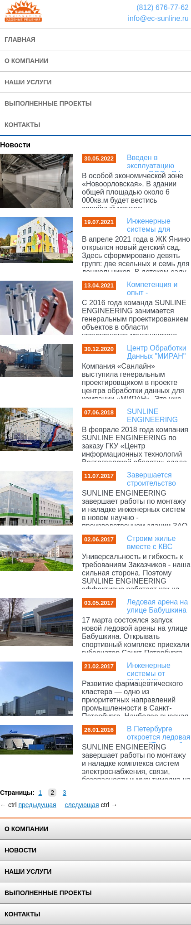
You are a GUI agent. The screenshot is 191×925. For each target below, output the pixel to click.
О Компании (26, 60)
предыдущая (37, 804)
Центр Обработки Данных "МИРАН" (156, 352)
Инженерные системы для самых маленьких (156, 229)
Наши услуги (28, 82)
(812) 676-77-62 (162, 7)
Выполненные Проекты (48, 892)
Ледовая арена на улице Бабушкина (157, 606)
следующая (82, 804)
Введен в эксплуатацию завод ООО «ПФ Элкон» (154, 170)
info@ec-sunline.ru (158, 18)
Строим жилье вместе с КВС (151, 542)
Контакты (22, 124)
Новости (20, 850)
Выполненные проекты (48, 103)
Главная (20, 39)
